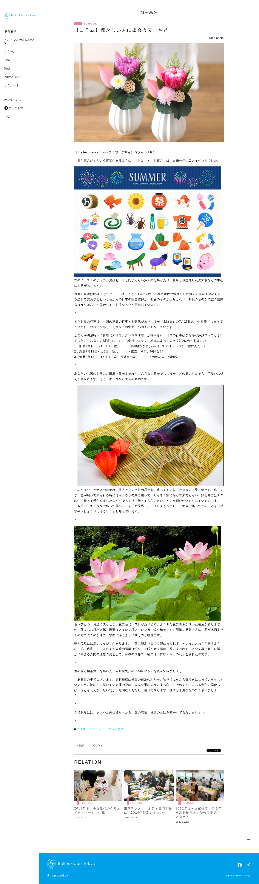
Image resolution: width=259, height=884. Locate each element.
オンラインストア (15, 99)
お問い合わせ (13, 76)
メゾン (8, 116)
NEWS (149, 12)
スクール (10, 51)
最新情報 (10, 31)
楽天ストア (16, 108)
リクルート (11, 85)
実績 (7, 68)
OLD (96, 745)
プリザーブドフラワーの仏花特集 (100, 729)
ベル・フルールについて (19, 41)
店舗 (7, 59)
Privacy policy (57, 875)
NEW (80, 745)
